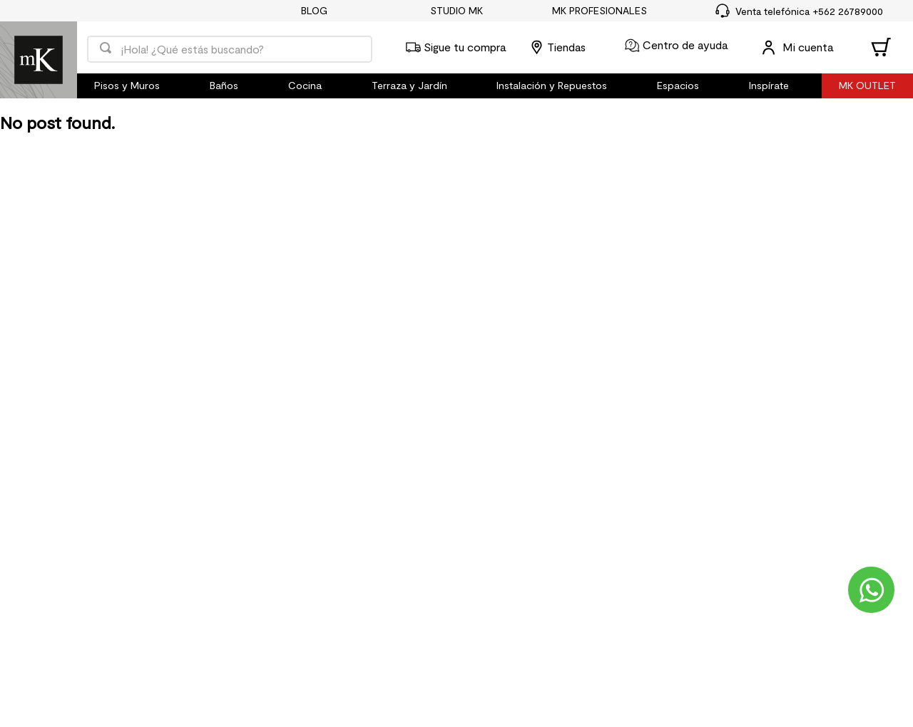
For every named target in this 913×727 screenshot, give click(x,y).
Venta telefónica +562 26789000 (809, 11)
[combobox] (229, 47)
